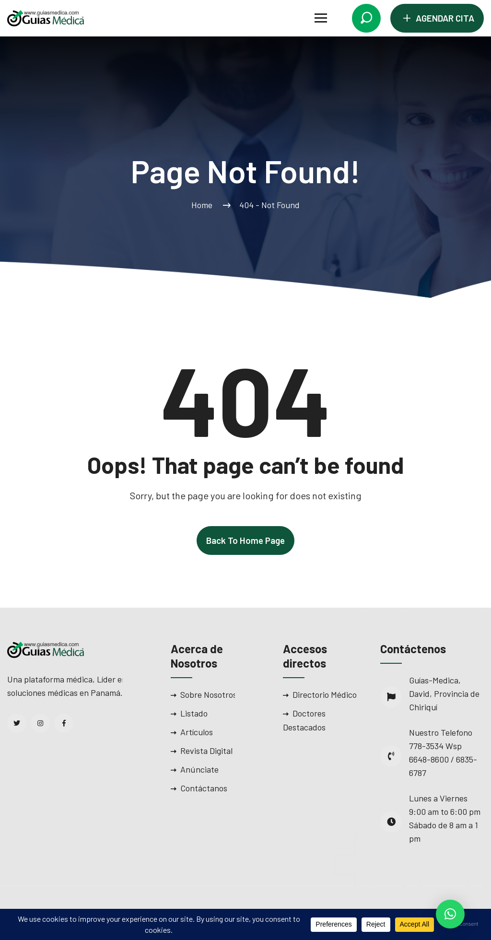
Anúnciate (199, 769)
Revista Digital (206, 750)
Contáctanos (203, 788)
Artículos (196, 732)
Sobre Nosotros (208, 694)
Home (203, 205)
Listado (194, 713)
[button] (450, 914)
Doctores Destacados (304, 720)
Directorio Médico (324, 694)
